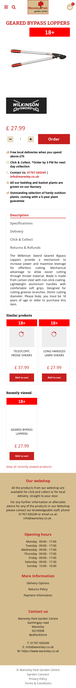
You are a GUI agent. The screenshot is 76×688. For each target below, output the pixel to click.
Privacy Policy (38, 679)
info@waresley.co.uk (24, 176)
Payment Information (38, 595)
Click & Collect (21, 239)
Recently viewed (18, 393)
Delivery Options (38, 583)
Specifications (21, 223)
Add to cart (21, 377)
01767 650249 (36, 172)
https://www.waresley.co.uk (40, 651)
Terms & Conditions (38, 683)
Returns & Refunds (25, 248)
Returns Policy (38, 589)
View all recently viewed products (29, 467)
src (14, 7)
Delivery (16, 231)
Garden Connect (38, 674)
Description (19, 215)
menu (6, 7)
